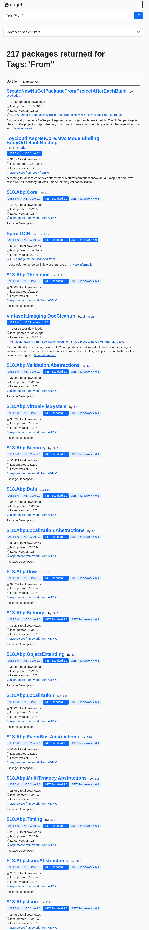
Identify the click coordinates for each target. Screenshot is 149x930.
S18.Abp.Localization (30, 695)
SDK (45, 341)
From (105, 114)
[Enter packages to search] (69, 15)
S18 (47, 192)
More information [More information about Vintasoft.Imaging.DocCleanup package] (45, 355)
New (77, 114)
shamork (19, 147)
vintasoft (88, 316)
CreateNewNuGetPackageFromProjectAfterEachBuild (67, 91)
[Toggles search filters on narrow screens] (138, 32)
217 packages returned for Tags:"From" (56, 59)
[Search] (138, 15)
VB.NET (105, 341)
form (49, 172)
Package (95, 114)
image (22, 259)
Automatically (39, 114)
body (35, 172)
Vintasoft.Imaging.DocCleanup (41, 316)
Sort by (12, 81)
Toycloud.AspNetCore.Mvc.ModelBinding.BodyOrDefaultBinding (54, 140)
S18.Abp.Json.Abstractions (37, 860)
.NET (37, 341)
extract (31, 259)
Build (52, 114)
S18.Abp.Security (26, 448)
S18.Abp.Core (22, 192)
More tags (116, 114)
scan (39, 259)
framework (33, 217)
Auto (13, 114)
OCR (13, 259)
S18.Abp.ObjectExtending (36, 654)
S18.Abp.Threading (28, 275)
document (63, 341)
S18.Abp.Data (22, 489)
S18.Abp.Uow (22, 571)
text (45, 259)
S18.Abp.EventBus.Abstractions (43, 737)
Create (68, 114)
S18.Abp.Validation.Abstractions (43, 365)
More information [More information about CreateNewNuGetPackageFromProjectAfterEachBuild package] (24, 128)
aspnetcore (17, 172)
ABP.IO (53, 217)
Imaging (28, 341)
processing (87, 341)
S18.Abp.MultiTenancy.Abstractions (47, 778)
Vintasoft (16, 341)
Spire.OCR (18, 233)
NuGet (85, 114)
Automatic (23, 114)
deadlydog (13, 95)
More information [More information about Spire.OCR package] (83, 264)
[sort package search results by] (80, 82)
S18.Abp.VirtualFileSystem (37, 406)
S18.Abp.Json (22, 902)
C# (97, 341)
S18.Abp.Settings (26, 613)
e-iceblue (44, 234)
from (29, 172)
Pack (60, 114)
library (52, 341)
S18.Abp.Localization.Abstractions (46, 530)
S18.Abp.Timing (24, 819)
